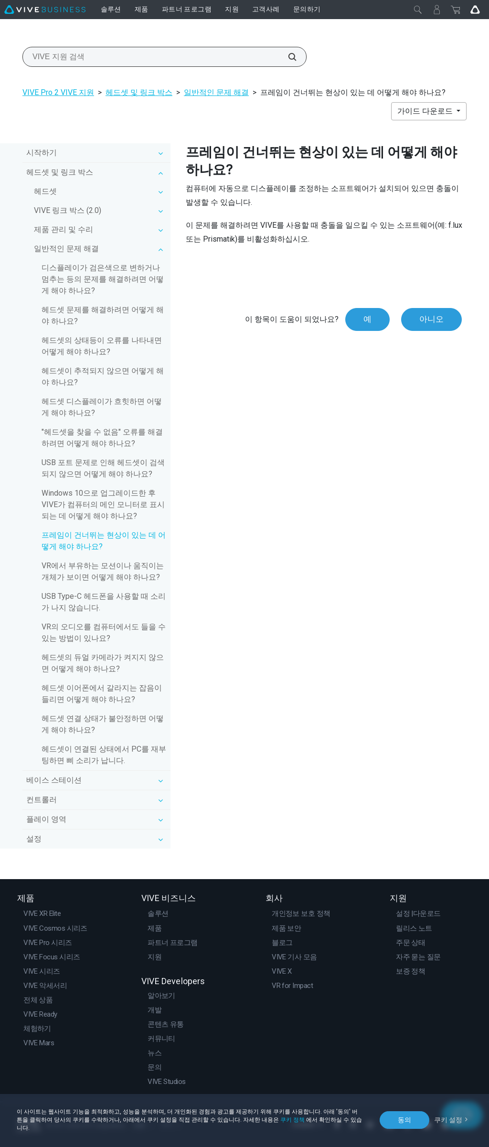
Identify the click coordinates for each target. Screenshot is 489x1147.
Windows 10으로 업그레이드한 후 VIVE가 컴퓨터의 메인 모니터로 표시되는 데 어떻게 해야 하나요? (103, 504)
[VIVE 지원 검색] (287, 56)
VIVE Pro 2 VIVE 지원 (58, 92)
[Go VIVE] (475, 9)
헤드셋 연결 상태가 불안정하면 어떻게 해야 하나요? (103, 724)
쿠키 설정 (448, 1120)
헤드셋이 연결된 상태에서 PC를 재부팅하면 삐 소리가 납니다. (104, 754)
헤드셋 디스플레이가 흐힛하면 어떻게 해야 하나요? (102, 407)
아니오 (431, 319)
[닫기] (417, 9)
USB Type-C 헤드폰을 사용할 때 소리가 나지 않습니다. (104, 602)
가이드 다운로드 (426, 111)
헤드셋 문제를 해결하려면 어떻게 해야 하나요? (103, 315)
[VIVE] (44, 9)
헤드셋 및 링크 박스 (139, 92)
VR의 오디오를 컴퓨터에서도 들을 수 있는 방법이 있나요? (104, 632)
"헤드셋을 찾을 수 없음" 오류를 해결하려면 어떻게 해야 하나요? (102, 437)
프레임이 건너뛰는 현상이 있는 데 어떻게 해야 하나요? (104, 541)
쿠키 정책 (292, 1119)
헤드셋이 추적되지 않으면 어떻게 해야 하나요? (103, 376)
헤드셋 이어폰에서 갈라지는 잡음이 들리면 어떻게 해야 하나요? (102, 693)
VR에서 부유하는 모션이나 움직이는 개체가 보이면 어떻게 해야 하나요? (103, 571)
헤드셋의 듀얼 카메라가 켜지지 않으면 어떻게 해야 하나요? (103, 663)
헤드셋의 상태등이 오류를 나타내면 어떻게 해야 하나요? (102, 346)
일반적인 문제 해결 (216, 92)
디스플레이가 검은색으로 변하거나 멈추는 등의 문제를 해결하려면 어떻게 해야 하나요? (103, 279)
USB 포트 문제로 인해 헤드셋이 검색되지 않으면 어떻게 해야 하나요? (103, 468)
